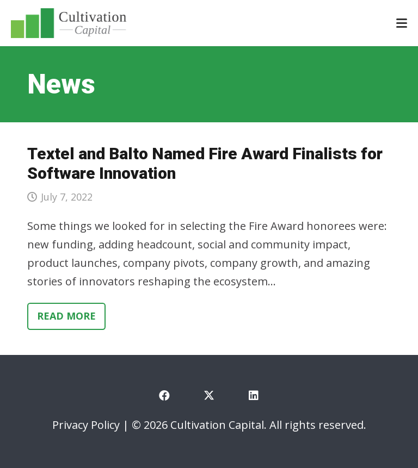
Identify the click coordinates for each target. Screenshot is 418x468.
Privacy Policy (86, 424)
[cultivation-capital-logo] (68, 23)
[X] (209, 395)
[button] (402, 23)
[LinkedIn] (253, 395)
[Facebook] (164, 395)
